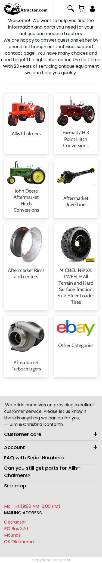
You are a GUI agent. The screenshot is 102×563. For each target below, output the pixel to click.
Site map (15, 485)
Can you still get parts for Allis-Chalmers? (42, 472)
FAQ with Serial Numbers (34, 457)
